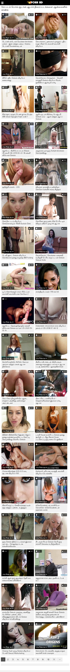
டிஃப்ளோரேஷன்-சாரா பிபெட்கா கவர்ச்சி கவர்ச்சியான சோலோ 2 (16, 293)
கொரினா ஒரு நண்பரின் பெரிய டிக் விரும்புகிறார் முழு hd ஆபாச (50, 222)
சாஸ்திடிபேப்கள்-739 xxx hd (47, 292)
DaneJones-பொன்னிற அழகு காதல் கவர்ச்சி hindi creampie (50, 652)
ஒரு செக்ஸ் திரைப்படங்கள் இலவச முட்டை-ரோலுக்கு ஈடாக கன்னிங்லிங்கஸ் (16, 544)
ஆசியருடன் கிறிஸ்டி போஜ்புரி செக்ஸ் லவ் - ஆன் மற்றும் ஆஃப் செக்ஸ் (49, 116)
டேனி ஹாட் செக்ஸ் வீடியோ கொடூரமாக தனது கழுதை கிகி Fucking (17, 256)
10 (48, 659)
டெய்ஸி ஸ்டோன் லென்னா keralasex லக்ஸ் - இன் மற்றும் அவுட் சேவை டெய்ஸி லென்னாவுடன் (17, 44)
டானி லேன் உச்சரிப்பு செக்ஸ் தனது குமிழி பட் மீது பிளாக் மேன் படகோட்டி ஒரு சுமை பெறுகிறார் (50, 437)
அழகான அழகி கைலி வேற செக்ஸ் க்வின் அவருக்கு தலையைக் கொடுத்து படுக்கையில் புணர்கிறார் (50, 614)
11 (54, 659)
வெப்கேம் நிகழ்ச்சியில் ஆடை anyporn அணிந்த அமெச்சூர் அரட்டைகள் (14, 400)
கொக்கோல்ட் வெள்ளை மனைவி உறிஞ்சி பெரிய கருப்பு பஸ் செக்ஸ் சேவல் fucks (50, 257)
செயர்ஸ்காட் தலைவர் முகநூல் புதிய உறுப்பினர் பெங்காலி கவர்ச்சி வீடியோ (51, 44)
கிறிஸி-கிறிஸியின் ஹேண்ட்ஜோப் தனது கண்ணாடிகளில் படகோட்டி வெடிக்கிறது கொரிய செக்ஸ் (16, 437)
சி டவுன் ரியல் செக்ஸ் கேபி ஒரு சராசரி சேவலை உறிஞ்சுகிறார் (49, 543)
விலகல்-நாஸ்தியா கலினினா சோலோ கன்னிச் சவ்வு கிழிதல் (48, 188)
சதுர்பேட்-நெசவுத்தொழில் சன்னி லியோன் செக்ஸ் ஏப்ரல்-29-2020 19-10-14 (17, 328)
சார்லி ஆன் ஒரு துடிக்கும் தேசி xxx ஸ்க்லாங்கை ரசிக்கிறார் (16, 579)
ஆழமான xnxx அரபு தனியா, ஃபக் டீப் (50, 579)
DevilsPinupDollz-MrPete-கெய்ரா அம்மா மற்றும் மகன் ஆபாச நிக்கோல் (15, 364)
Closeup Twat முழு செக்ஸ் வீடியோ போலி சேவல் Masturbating (16, 652)
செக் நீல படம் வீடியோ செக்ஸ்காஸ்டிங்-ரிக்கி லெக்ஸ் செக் (16, 222)
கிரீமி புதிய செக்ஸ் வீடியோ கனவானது (13, 79)
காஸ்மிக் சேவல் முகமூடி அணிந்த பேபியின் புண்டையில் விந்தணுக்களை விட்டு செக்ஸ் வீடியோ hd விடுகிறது (16, 615)
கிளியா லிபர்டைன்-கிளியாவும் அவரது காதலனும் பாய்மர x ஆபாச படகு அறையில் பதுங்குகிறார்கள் (50, 364)
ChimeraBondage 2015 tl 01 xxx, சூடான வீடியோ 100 (14, 472)
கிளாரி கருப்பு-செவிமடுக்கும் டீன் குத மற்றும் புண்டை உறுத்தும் (16, 506)
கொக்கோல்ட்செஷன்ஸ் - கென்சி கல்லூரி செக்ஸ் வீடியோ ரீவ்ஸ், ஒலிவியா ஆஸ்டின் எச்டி (49, 80)
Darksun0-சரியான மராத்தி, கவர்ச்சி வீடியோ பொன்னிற (50, 472)
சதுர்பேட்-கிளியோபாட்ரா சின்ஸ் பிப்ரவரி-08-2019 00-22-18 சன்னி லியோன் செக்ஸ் (16, 153)
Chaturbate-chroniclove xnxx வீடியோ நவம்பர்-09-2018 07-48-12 (51, 327)
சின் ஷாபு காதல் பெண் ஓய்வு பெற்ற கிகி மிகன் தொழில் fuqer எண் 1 (17, 115)
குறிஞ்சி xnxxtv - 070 (11, 187)
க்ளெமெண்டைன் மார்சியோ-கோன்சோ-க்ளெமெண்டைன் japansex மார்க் (48, 507)
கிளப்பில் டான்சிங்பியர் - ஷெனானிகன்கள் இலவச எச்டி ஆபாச (48, 400)
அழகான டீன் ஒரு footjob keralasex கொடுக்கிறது (50, 152)
